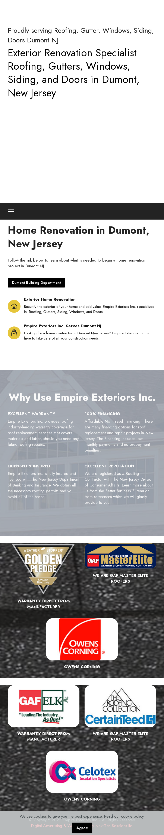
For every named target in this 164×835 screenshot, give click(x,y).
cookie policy (132, 816)
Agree (82, 828)
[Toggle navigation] (11, 211)
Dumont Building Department (36, 282)
